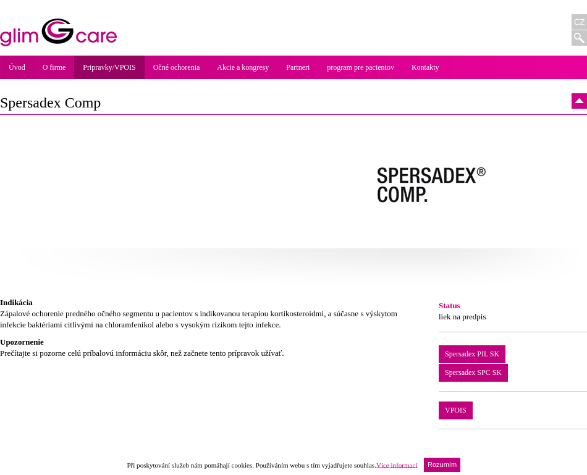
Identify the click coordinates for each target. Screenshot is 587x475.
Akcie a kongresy (243, 67)
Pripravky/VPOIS (109, 67)
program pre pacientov (360, 67)
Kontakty (425, 67)
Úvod (17, 67)
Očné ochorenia (176, 67)
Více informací (397, 464)
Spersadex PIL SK (472, 354)
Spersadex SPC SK (473, 372)
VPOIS (456, 410)
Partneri (298, 67)
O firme (54, 67)
